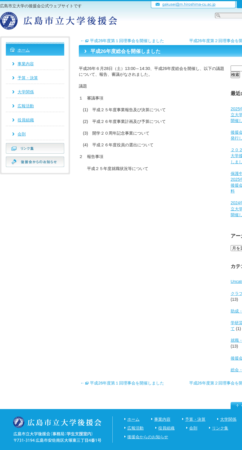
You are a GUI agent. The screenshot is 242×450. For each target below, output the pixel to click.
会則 (22, 134)
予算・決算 (28, 77)
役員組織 (26, 120)
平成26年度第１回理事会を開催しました (122, 40)
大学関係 (26, 92)
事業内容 (26, 63)
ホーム (24, 50)
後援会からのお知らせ (147, 436)
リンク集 (220, 428)
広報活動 (26, 106)
